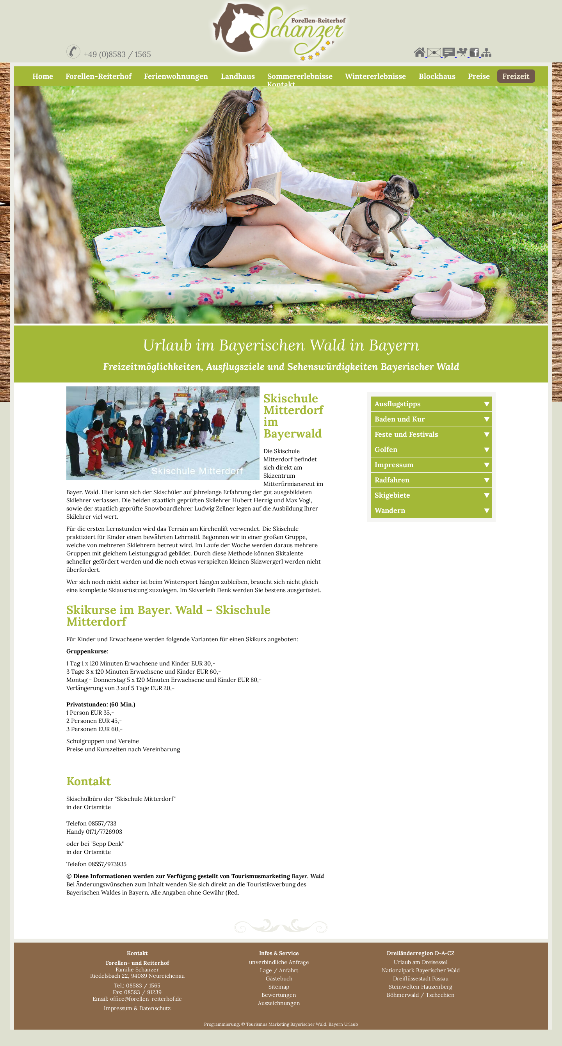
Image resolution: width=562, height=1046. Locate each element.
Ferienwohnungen (176, 76)
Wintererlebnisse (375, 76)
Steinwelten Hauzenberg (420, 1003)
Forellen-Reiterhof (99, 76)
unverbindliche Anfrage (279, 978)
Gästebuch (279, 994)
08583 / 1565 (143, 1001)
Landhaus (238, 76)
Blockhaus (437, 76)
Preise (479, 76)
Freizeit (516, 76)
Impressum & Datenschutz (137, 1024)
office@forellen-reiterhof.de (146, 1015)
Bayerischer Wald (308, 1040)
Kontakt (281, 84)
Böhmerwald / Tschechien (421, 1011)
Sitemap (279, 1003)
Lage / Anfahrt (279, 986)
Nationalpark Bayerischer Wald (421, 986)
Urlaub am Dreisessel (421, 978)
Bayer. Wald (308, 892)
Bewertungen (278, 1011)
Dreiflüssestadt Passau (420, 994)
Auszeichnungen (279, 1019)
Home (42, 76)
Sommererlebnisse (300, 76)
